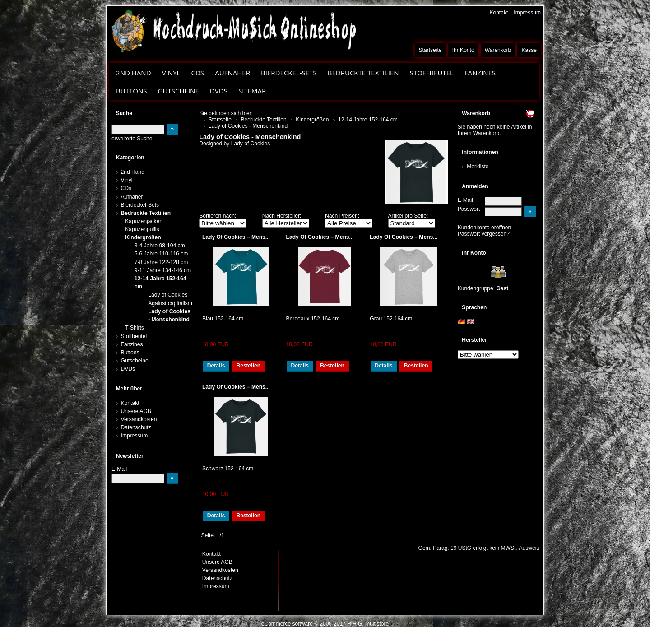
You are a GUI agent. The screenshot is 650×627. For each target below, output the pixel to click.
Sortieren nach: (217, 216)
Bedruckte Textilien (363, 72)
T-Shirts (134, 328)
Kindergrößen (143, 237)
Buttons (131, 90)
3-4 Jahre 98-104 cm (160, 245)
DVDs (219, 90)
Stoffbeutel (432, 72)
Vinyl (171, 72)
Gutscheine (178, 90)
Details (216, 365)
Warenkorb (498, 50)
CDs (197, 72)
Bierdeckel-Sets (289, 72)
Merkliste (477, 166)
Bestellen (248, 365)
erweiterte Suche (131, 138)
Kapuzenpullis (142, 229)
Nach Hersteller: (282, 216)
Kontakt (498, 12)
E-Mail (465, 200)
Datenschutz (136, 427)
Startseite (430, 50)
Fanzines (480, 72)
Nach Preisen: (342, 216)
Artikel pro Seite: (408, 216)
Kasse (529, 50)
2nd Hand (133, 72)
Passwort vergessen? (484, 234)
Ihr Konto (463, 50)
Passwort (469, 209)
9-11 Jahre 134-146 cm (163, 270)
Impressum (527, 12)
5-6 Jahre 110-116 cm (161, 254)
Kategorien (130, 157)
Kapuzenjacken (143, 221)
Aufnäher (232, 72)
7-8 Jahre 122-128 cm (161, 262)
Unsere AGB (136, 411)
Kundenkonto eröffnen (484, 227)
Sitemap (252, 90)
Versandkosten (139, 419)
